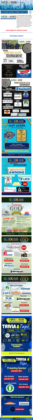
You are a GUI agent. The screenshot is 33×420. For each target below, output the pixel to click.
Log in (30, 11)
